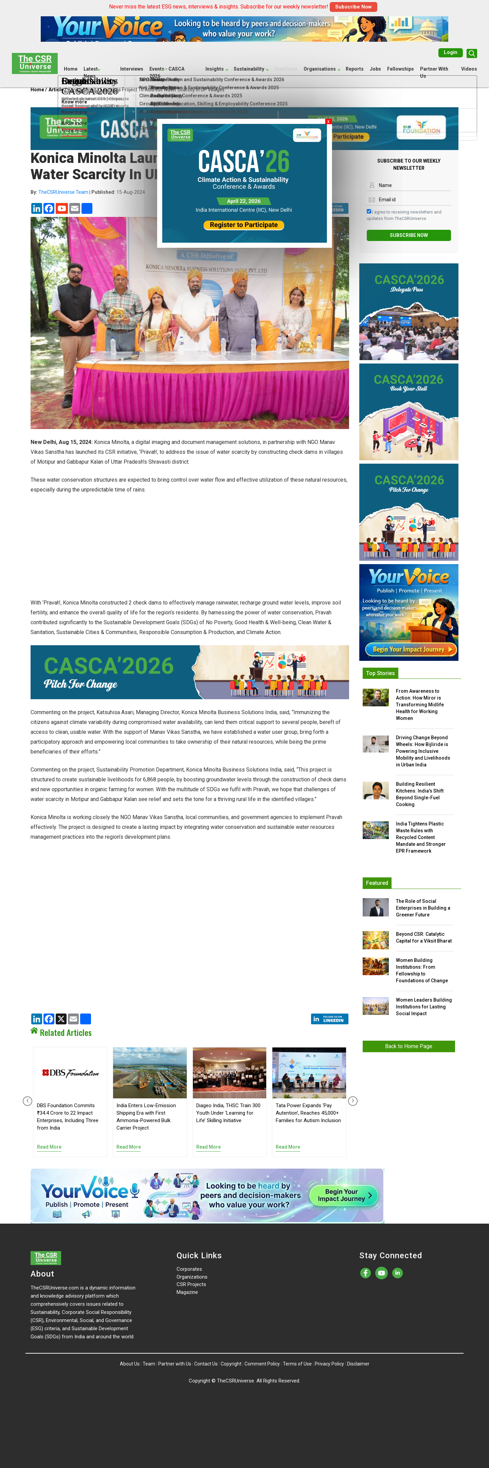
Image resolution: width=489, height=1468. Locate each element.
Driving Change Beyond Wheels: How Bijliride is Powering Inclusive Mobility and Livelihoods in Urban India (423, 751)
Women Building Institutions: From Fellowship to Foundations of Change (422, 970)
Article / (57, 89)
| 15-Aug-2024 (88, 192)
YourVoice (285, 68)
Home (70, 68)
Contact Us (206, 1364)
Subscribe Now (353, 7)
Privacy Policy (329, 1364)
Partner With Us (434, 72)
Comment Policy (262, 1364)
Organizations (192, 1277)
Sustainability (249, 68)
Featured (377, 883)
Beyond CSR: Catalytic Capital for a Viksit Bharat (424, 937)
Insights (214, 68)
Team (149, 1364)
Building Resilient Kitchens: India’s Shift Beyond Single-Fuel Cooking (419, 794)
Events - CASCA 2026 (166, 72)
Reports (355, 68)
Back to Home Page (408, 1046)
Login (450, 52)
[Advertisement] (190, 550)
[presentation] (26, 1101)
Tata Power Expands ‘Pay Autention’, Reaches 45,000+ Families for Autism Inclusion (308, 1112)
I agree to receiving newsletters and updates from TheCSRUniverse (404, 215)
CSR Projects (191, 1284)
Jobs (375, 68)
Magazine (187, 1292)
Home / (39, 89)
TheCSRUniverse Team (63, 192)
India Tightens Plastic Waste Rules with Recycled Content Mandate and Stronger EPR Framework (421, 837)
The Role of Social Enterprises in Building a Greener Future (423, 907)
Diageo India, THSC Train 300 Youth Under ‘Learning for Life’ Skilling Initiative (228, 1112)
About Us (130, 1364)
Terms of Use (297, 1364)
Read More (49, 1147)
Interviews (131, 68)
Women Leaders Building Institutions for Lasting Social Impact (424, 1006)
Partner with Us (174, 1364)
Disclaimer (358, 1364)
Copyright (231, 1364)
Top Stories (380, 673)
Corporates (189, 1269)
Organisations (320, 68)
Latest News (91, 72)
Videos (469, 68)
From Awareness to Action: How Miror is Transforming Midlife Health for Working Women (420, 704)
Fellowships (400, 68)
